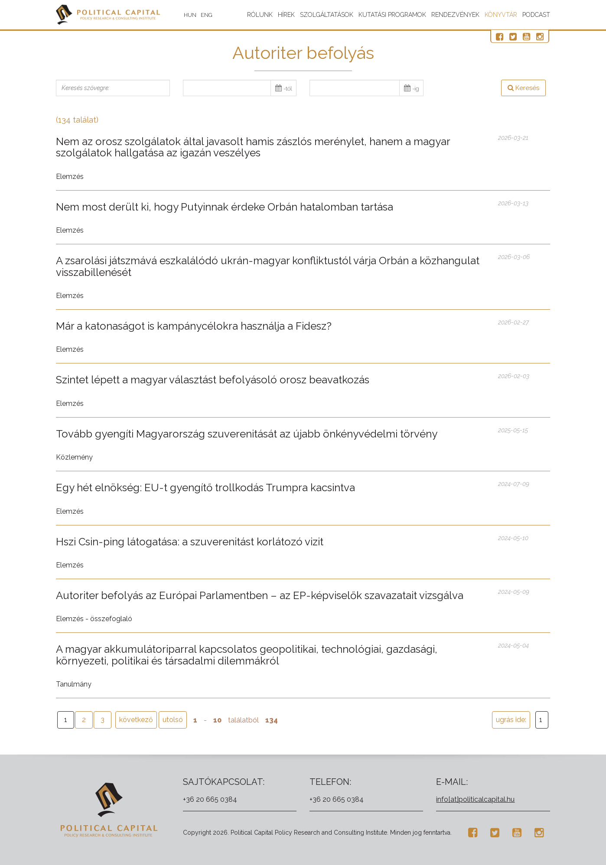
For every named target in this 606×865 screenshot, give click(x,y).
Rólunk (260, 14)
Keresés (523, 88)
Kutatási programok (392, 14)
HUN (194, 15)
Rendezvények (455, 14)
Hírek (286, 14)
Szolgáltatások (326, 14)
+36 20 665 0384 (210, 799)
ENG (211, 15)
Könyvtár (501, 14)
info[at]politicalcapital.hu (475, 799)
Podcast (536, 14)
